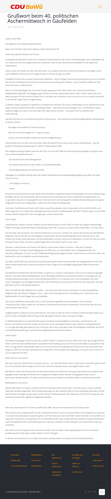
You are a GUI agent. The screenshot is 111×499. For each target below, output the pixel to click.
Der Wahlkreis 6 (57, 456)
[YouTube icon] (92, 491)
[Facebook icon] (86, 491)
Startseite (15, 455)
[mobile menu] (100, 6)
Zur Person (36, 460)
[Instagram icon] (95, 491)
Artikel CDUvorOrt (56, 465)
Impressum (97, 460)
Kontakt (96, 455)
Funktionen (77, 472)
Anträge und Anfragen (77, 456)
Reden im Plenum (76, 465)
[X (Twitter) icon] (89, 491)
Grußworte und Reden (56, 473)
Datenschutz (98, 466)
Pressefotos (36, 466)
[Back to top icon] (102, 492)
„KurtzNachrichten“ (16, 466)
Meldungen (16, 460)
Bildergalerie (36, 455)
